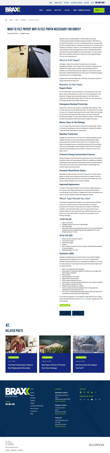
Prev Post (65, 313)
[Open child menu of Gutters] (71, 10)
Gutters (67, 10)
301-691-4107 (100, 3)
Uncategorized (65, 305)
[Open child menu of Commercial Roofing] (91, 10)
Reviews (86, 3)
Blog (92, 3)
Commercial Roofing (84, 10)
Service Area (58, 3)
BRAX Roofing (82, 299)
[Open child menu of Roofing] (52, 10)
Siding (75, 10)
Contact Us (33, 411)
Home (50, 3)
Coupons (66, 3)
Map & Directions (60, 401)
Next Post (78, 313)
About (41, 10)
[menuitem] (7, 450)
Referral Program (76, 3)
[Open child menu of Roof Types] (62, 10)
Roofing (48, 10)
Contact (99, 10)
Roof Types (58, 10)
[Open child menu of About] (44, 10)
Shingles (62, 126)
